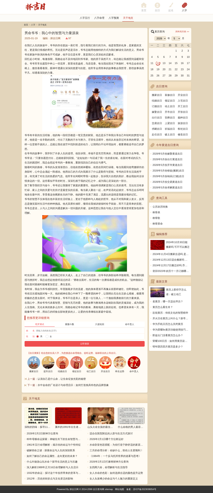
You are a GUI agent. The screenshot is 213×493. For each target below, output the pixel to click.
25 (151, 75)
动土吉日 (170, 106)
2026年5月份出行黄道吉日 (167, 159)
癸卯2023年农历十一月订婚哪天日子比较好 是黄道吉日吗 (171, 271)
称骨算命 (158, 223)
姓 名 (30, 330)
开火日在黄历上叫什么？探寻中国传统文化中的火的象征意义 (171, 318)
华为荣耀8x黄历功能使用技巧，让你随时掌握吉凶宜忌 (171, 329)
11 (151, 63)
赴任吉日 (157, 134)
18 (151, 69)
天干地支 (128, 17)
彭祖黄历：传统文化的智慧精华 (170, 312)
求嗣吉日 (157, 128)
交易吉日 (157, 123)
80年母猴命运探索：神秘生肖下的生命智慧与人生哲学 (54, 439)
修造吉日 (183, 134)
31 (188, 75)
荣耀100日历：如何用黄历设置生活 (171, 341)
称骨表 (156, 212)
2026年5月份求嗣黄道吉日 (167, 187)
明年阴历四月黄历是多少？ (168, 346)
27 (164, 75)
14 (170, 63)
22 (176, 69)
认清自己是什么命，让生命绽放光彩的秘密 (62, 379)
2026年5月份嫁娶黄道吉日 (167, 153)
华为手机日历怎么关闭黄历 (168, 324)
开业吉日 (183, 95)
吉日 (157, 10)
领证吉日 (170, 100)
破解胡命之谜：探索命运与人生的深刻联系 (51, 450)
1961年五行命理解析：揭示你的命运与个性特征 (54, 444)
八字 (184, 10)
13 (164, 63)
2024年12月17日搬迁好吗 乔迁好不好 (171, 265)
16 (182, 63)
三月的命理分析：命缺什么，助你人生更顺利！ (116, 450)
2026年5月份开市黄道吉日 (167, 165)
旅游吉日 (183, 123)
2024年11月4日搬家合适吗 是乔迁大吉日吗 (171, 254)
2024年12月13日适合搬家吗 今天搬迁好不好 (171, 259)
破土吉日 (170, 134)
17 (188, 63)
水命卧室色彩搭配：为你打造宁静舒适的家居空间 (117, 444)
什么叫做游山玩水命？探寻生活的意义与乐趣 (52, 461)
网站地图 (119, 489)
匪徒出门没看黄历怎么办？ (168, 335)
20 (164, 69)
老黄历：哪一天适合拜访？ (168, 301)
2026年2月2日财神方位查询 (42, 433)
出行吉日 (157, 117)
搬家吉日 (157, 95)
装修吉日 (170, 95)
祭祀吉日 (183, 128)
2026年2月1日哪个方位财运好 (106, 439)
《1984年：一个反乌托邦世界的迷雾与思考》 (115, 456)
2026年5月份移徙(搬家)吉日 (168, 170)
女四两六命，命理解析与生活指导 (109, 467)
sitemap (109, 489)
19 (158, 69)
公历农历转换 (160, 206)
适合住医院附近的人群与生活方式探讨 (111, 433)
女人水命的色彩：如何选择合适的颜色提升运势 (116, 473)
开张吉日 (183, 112)
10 (188, 57)
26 (158, 75)
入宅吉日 (183, 100)
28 (170, 75)
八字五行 (85, 17)
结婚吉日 (157, 100)
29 (176, 75)
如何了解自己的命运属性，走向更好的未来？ (52, 456)
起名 (170, 10)
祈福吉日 (170, 128)
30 (182, 75)
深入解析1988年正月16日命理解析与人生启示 (52, 467)
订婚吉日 (157, 106)
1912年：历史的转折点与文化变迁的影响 (50, 478)
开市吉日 (170, 112)
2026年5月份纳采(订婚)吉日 (168, 176)
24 (188, 69)
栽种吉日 (183, 117)
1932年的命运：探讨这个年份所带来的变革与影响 (54, 473)
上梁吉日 (170, 123)
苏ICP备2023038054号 (144, 489)
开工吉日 (183, 106)
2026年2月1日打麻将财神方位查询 (109, 461)
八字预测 (114, 17)
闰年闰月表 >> (182, 31)
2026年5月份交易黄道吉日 (167, 182)
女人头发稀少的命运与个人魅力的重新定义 (114, 478)
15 (176, 63)
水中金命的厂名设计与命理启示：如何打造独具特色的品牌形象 (73, 385)
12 (158, 63)
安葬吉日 (170, 117)
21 (170, 69)
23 (182, 69)
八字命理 (99, 17)
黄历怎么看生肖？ (163, 307)
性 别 (30, 336)
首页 (26, 25)
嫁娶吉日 (157, 112)
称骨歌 (156, 218)
